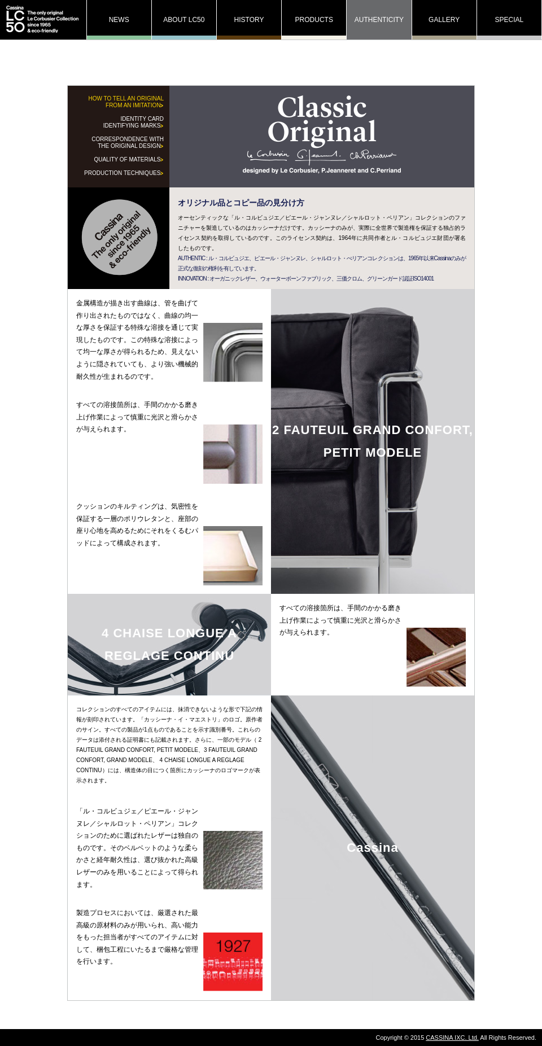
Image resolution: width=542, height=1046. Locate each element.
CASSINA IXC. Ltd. (452, 1037)
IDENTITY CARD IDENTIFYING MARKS (133, 122)
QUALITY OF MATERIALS (129, 159)
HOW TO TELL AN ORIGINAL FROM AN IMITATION (126, 101)
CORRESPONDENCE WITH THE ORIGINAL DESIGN (127, 142)
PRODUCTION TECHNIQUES (124, 173)
